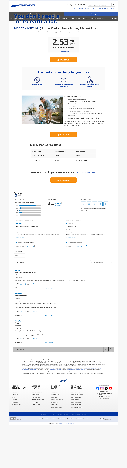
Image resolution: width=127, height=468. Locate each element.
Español (77, 449)
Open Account (63, 95)
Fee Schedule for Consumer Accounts (75, 404)
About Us (59, 449)
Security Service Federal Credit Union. (68, 458)
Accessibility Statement (82, 454)
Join (75, 8)
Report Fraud (70, 454)
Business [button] (85, 18)
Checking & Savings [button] (16, 18)
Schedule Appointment (98, 18)
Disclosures (53, 454)
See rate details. (63, 86)
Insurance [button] (65, 18)
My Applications (103, 8)
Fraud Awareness (43, 454)
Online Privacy (61, 454)
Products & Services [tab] (36, 14)
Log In (114, 18)
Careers (112, 8)
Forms (72, 449)
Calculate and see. (86, 207)
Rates (93, 8)
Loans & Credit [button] (30, 18)
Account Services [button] (54, 18)
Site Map (83, 449)
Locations (43, 449)
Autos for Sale (51, 449)
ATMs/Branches (84, 8)
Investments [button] (75, 18)
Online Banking (91, 14)
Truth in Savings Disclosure (54, 404)
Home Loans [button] (42, 18)
